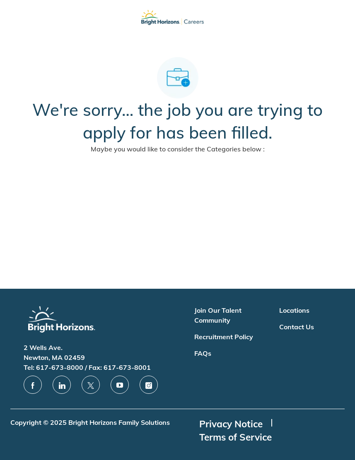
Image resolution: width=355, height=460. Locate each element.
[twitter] (91, 385)
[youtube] (120, 385)
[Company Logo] (172, 19)
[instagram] (149, 385)
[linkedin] (62, 385)
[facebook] (33, 385)
